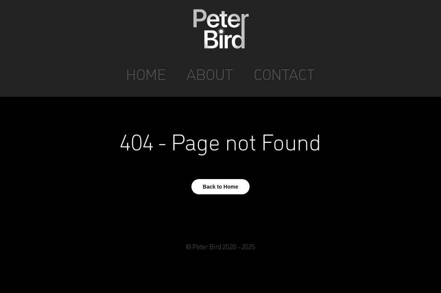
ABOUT (209, 74)
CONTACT (284, 74)
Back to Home (220, 187)
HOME (146, 74)
